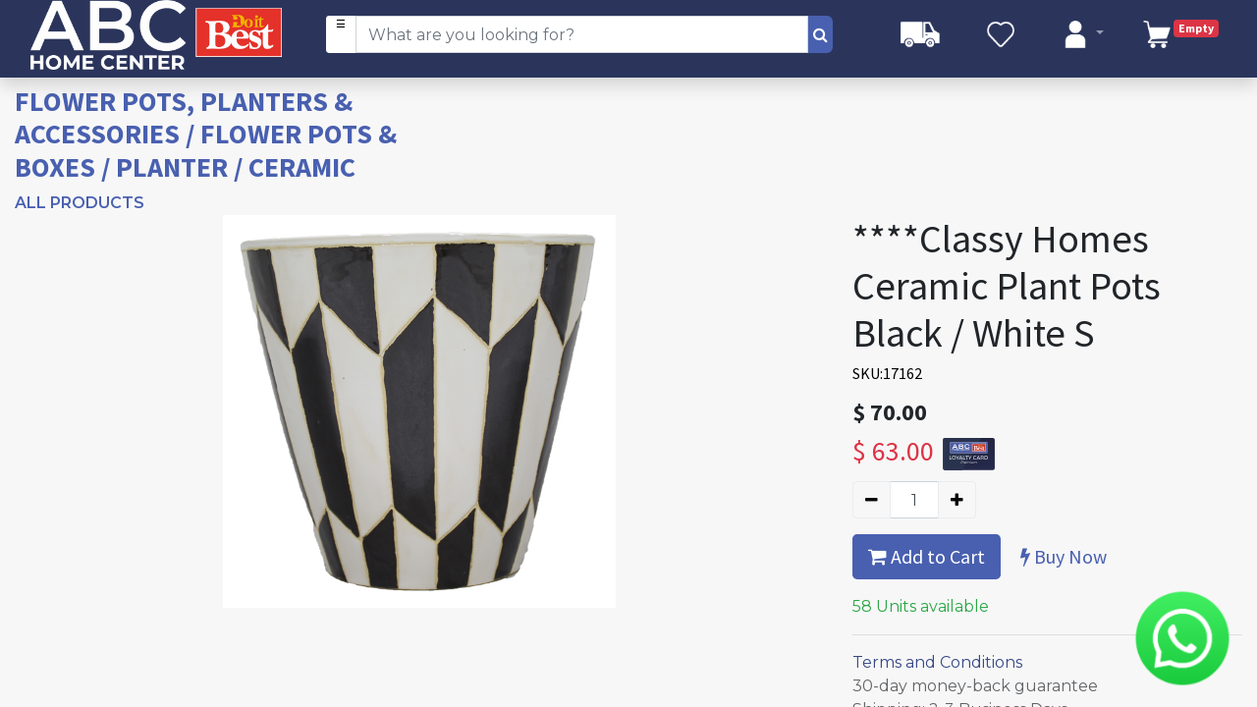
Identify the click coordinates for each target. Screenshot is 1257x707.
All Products (79, 202)
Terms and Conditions (937, 662)
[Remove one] (871, 499)
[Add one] (957, 499)
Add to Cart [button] (926, 556)
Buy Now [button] (1063, 556)
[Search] (820, 34)
